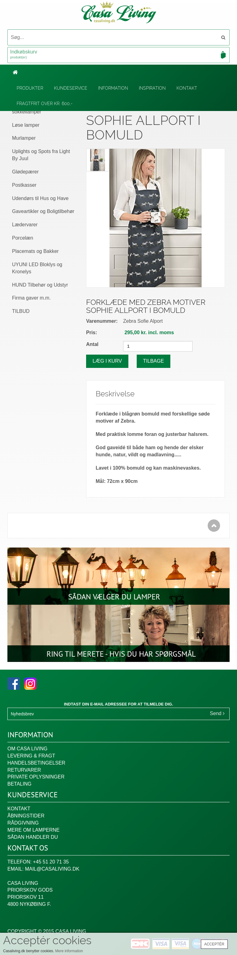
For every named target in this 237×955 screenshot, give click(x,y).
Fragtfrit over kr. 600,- (45, 103)
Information (113, 88)
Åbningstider (25, 815)
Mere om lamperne (33, 830)
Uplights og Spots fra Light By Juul (41, 155)
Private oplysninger (35, 776)
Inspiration (152, 88)
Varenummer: (102, 321)
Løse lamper (26, 125)
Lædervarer (25, 224)
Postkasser (24, 185)
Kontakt (187, 88)
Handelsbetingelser (36, 762)
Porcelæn (22, 238)
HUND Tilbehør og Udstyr (40, 285)
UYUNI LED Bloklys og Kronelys (37, 268)
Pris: (91, 332)
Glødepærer (25, 171)
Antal (92, 344)
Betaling (19, 784)
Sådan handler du (32, 837)
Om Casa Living (27, 748)
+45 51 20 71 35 (51, 861)
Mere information (69, 951)
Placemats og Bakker (35, 251)
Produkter (30, 88)
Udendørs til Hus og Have (40, 198)
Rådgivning (23, 822)
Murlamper (23, 138)
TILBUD (21, 311)
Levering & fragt (31, 755)
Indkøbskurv (118, 54)
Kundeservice (70, 88)
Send (217, 713)
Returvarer (24, 770)
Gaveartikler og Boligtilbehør (43, 211)
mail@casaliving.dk (52, 869)
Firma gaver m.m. (31, 298)
